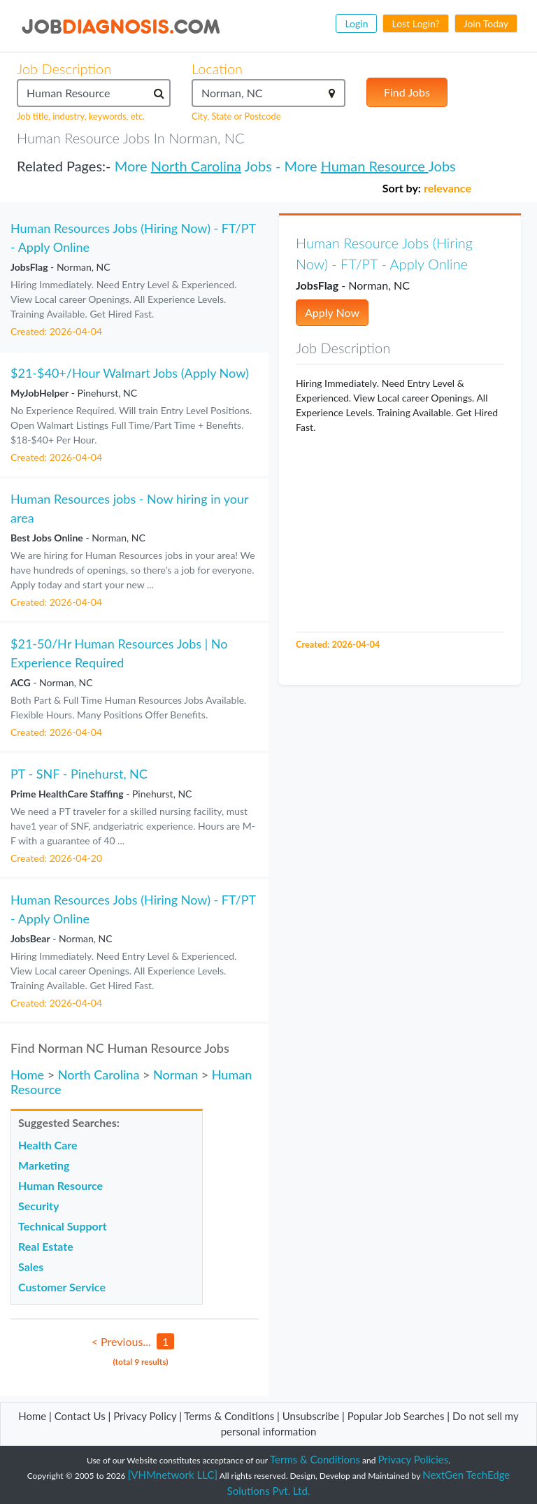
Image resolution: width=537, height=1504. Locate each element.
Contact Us (80, 1416)
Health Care (48, 1144)
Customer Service (62, 1286)
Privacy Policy (144, 1416)
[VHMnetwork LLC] (172, 1474)
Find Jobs (407, 92)
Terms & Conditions (230, 1416)
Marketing (43, 1165)
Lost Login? (415, 23)
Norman (175, 1074)
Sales (30, 1266)
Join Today (486, 23)
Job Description (64, 68)
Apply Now (332, 312)
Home (27, 1074)
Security (38, 1205)
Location (217, 68)
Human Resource (375, 165)
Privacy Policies (413, 1459)
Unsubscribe (310, 1416)
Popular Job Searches (396, 1416)
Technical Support (62, 1226)
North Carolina (196, 165)
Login (356, 23)
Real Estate (45, 1246)
